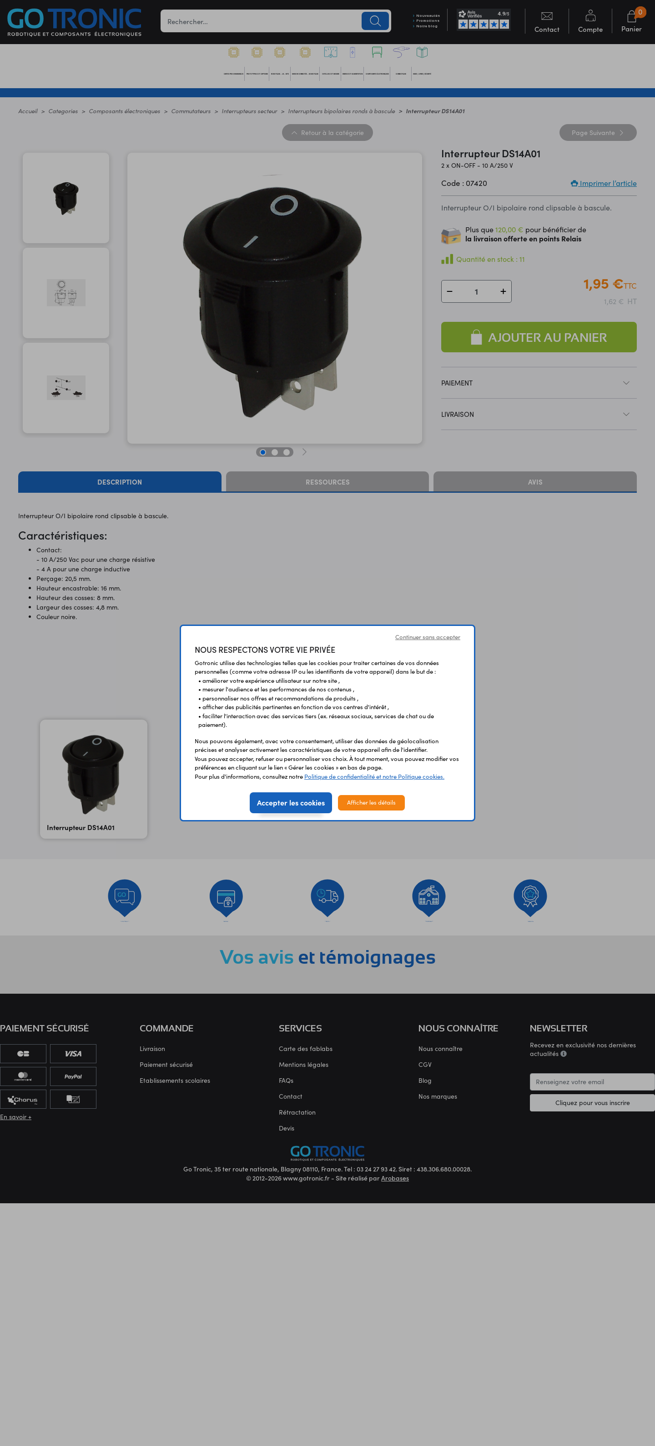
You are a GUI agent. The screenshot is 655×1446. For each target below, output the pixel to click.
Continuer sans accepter (427, 637)
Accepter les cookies (291, 802)
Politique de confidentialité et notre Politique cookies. (374, 776)
